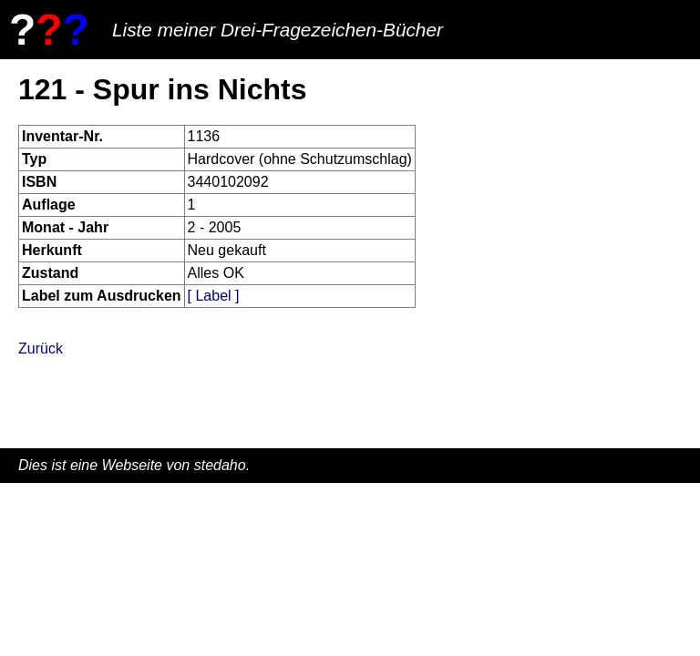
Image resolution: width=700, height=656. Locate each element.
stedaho (220, 465)
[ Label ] (214, 295)
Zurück (40, 348)
